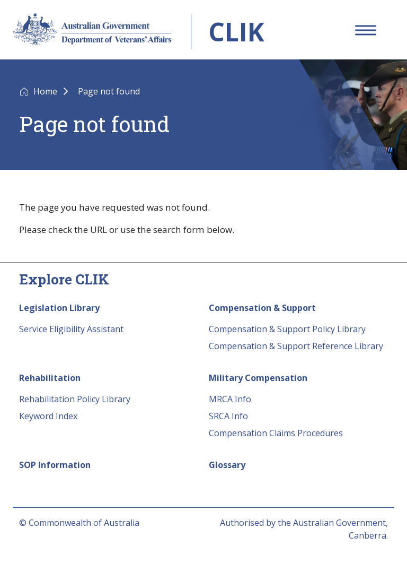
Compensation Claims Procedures (276, 433)
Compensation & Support (262, 308)
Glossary (227, 465)
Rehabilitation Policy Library (74, 399)
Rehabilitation (50, 378)
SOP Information (55, 465)
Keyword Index (48, 416)
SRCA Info (228, 416)
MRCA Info (230, 399)
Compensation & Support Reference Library (296, 346)
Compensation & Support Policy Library (287, 329)
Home (46, 91)
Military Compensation (258, 378)
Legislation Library (59, 308)
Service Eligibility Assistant (71, 329)
